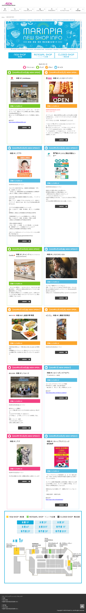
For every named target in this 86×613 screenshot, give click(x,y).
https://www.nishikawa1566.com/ (17, 122)
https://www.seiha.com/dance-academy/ (56, 392)
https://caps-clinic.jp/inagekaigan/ (54, 499)
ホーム (3, 17)
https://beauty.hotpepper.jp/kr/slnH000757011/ (21, 235)
